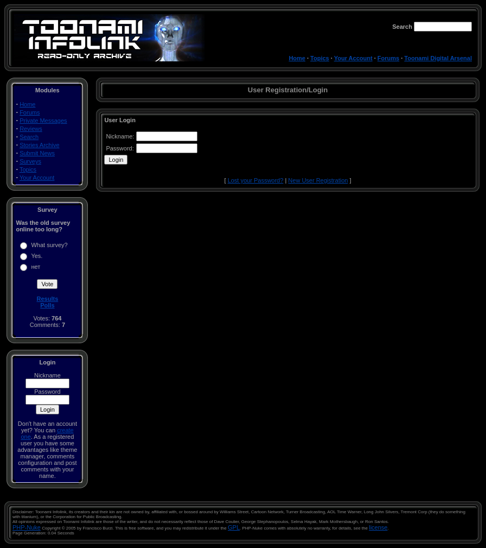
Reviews (31, 128)
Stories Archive (39, 145)
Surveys (30, 161)
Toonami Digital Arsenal (438, 58)
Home (297, 58)
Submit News (37, 153)
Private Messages (43, 120)
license (378, 527)
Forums (388, 58)
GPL (234, 527)
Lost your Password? (256, 180)
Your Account (353, 58)
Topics (319, 58)
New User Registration (318, 180)
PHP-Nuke (26, 527)
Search (29, 137)
